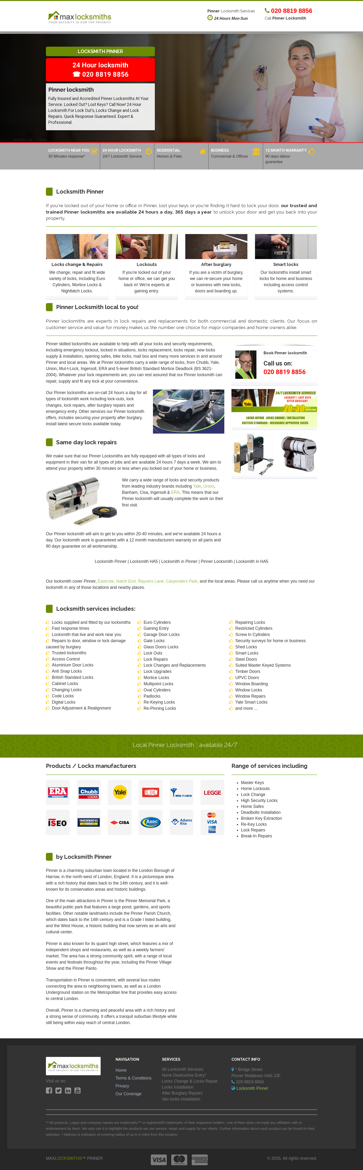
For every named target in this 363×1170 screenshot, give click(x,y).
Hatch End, (127, 581)
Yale (197, 486)
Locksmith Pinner (252, 1088)
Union (208, 486)
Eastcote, (107, 581)
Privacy (122, 1086)
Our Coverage (129, 1093)
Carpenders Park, (183, 581)
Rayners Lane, (152, 581)
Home (121, 1070)
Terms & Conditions (134, 1078)
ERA (175, 492)
